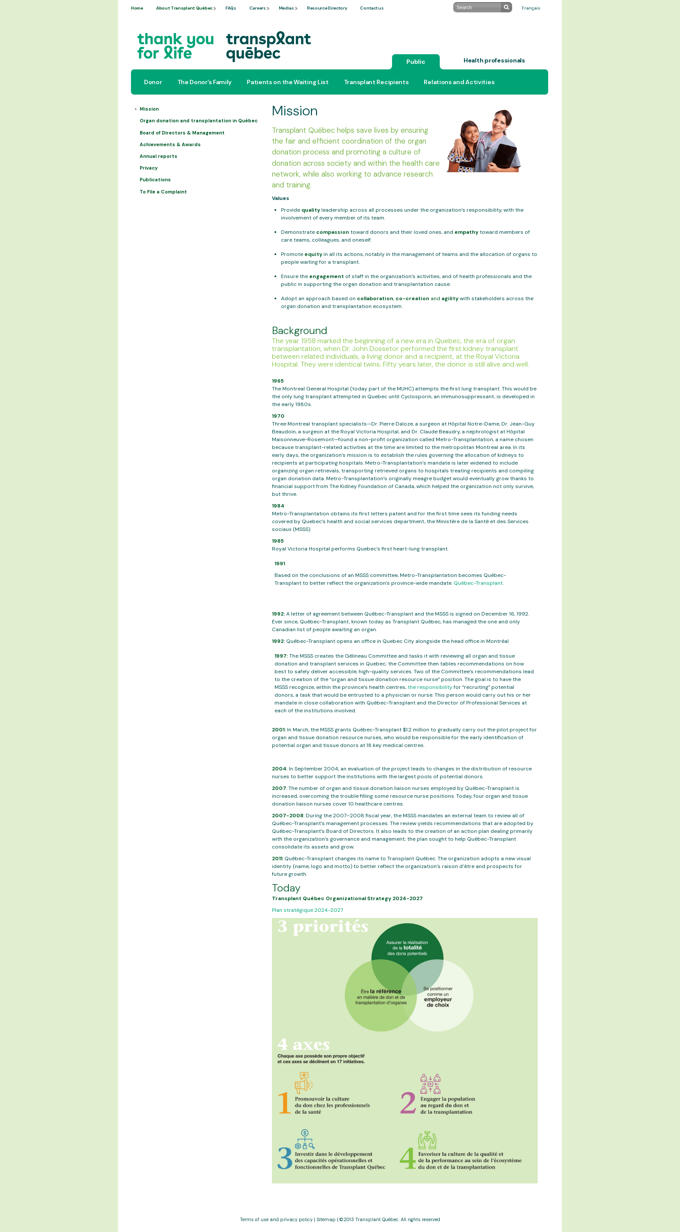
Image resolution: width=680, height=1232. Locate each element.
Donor (153, 82)
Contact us (371, 8)
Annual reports (158, 156)
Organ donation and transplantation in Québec (199, 121)
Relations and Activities (459, 82)
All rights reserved (420, 1219)
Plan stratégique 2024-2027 (307, 910)
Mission (149, 109)
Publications (155, 180)
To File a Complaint (163, 192)
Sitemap (326, 1219)
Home (137, 8)
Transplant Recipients (376, 82)
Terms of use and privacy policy (276, 1219)
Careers (257, 8)
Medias (286, 8)
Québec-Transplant (478, 583)
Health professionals (494, 60)
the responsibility (430, 687)
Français (531, 8)
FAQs (231, 8)
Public (415, 62)
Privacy (149, 168)
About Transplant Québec (184, 8)
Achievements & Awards (170, 144)
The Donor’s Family (204, 82)
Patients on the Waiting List (288, 82)
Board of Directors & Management (182, 133)
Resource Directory (327, 8)
